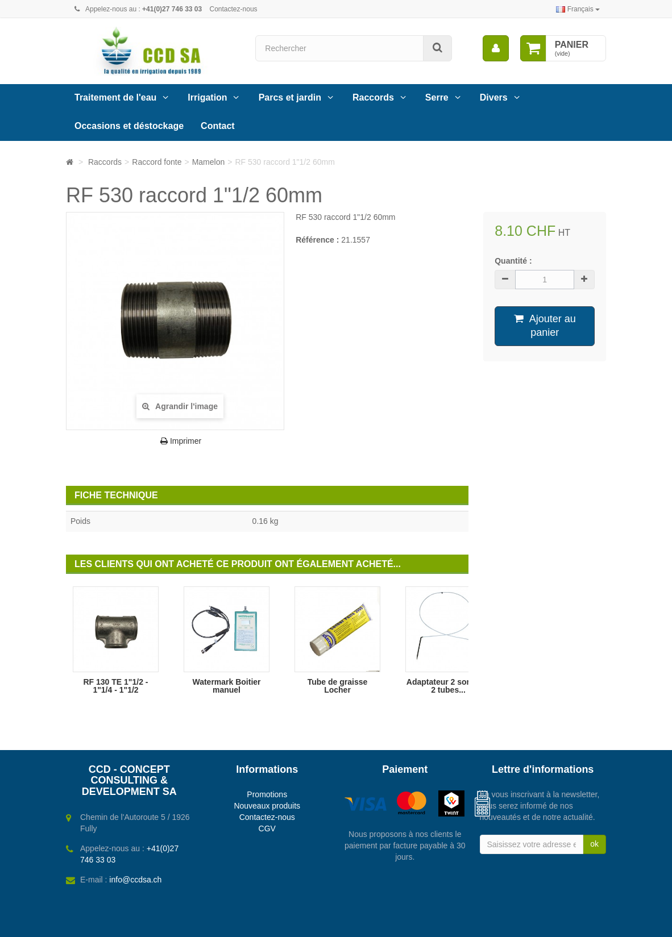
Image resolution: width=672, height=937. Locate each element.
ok (594, 843)
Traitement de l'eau (115, 97)
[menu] (496, 48)
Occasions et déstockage (129, 126)
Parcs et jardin (290, 97)
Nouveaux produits (267, 805)
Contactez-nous (234, 9)
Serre (437, 97)
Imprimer (180, 441)
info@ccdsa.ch (135, 879)
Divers (494, 97)
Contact (218, 126)
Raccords (373, 97)
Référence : (317, 239)
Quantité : (513, 260)
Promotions (267, 794)
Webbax (380, 923)
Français (578, 9)
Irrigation (207, 97)
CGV (267, 828)
